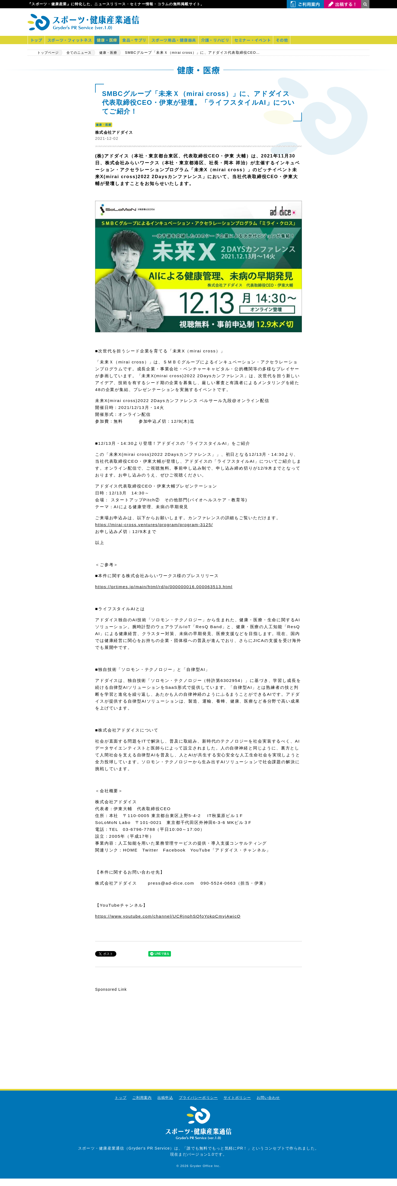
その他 (288, 40)
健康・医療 (109, 40)
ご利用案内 (141, 1097)
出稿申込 (165, 1097)
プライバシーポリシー (198, 1097)
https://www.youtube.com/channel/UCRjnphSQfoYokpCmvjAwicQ (170, 916)
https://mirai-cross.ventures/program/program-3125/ (156, 524)
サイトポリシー (237, 1097)
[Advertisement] (304, 22)
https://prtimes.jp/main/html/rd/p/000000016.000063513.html (166, 586)
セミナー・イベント (258, 40)
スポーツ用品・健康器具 (177, 40)
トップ (37, 40)
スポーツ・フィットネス (71, 40)
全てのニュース (83, 53)
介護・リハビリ (219, 40)
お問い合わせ (269, 1097)
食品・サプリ (137, 40)
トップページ (49, 53)
